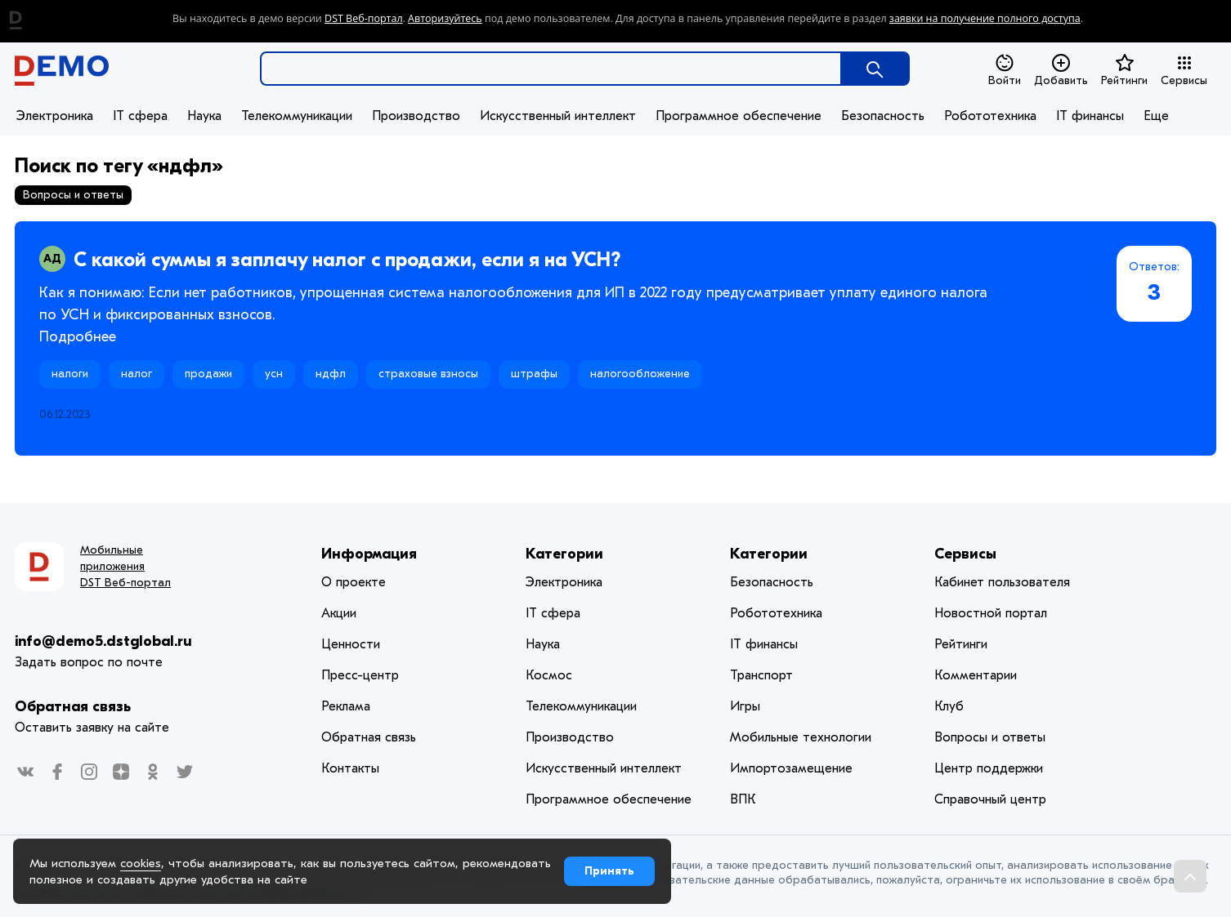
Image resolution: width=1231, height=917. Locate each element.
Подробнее (77, 336)
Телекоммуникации (296, 116)
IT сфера (140, 116)
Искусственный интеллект (558, 116)
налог (136, 374)
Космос (549, 675)
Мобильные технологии (800, 737)
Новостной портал (990, 613)
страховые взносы (428, 374)
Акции (338, 613)
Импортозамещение (791, 768)
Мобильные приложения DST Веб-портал (125, 566)
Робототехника (990, 116)
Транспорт (761, 675)
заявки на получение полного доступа (985, 18)
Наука (204, 116)
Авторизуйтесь (445, 18)
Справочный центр (990, 799)
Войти (1004, 70)
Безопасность (882, 116)
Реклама (345, 706)
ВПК (742, 799)
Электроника (54, 116)
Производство (416, 116)
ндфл (331, 374)
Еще (1156, 116)
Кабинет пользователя (1002, 582)
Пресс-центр (360, 675)
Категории (564, 554)
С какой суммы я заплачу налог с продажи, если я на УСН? (347, 259)
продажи (208, 374)
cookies (140, 863)
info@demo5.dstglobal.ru (103, 641)
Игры (745, 706)
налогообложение (640, 374)
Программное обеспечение (738, 116)
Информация (369, 554)
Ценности (350, 644)
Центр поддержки (988, 768)
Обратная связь (73, 706)
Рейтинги (1124, 70)
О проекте (353, 582)
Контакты (350, 768)
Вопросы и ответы (989, 737)
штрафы (534, 374)
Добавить (1061, 70)
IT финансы (1090, 116)
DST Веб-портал (364, 18)
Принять (609, 871)
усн (274, 374)
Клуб (949, 706)
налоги (69, 374)
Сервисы (1184, 70)
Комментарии (975, 675)
